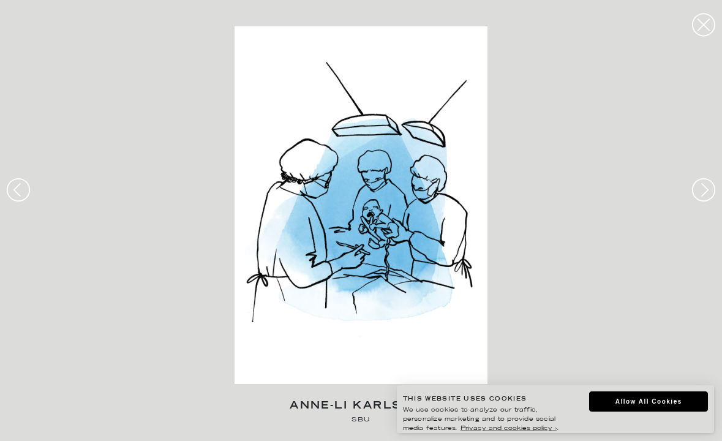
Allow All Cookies (648, 401)
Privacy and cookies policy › (509, 428)
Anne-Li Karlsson (361, 406)
